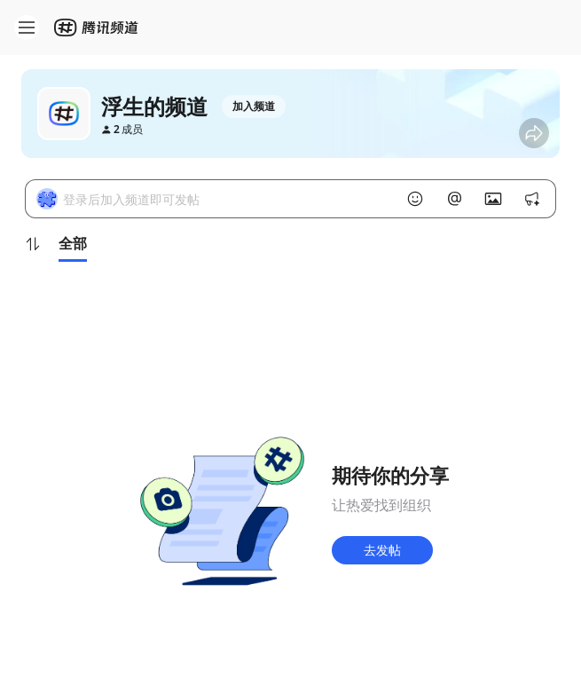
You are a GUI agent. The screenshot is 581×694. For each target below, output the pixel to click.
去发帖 (382, 549)
